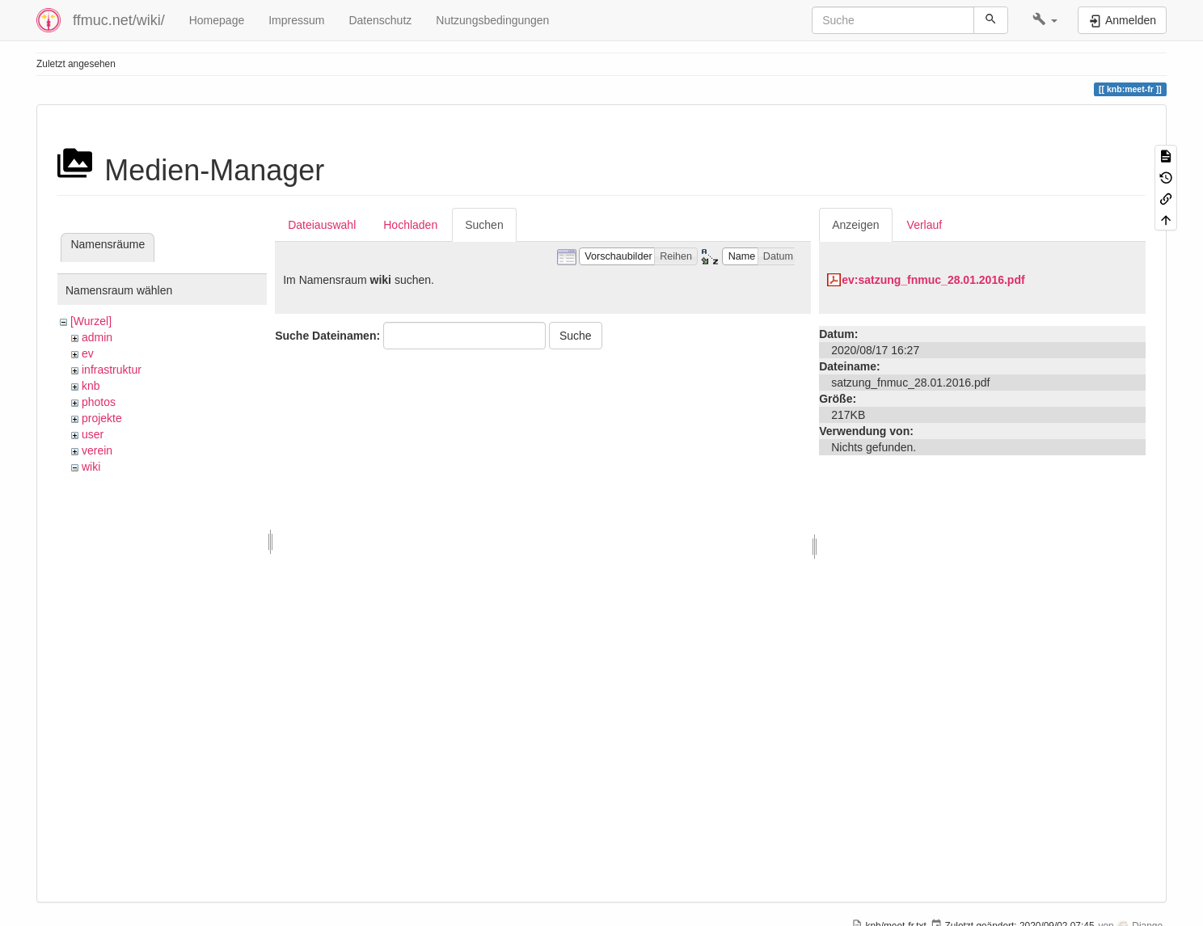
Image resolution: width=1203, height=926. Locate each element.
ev (88, 353)
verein (97, 450)
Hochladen (410, 224)
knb (91, 385)
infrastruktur (111, 369)
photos (99, 401)
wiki (91, 466)
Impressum (296, 20)
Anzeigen (855, 224)
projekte (102, 418)
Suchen (484, 224)
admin (97, 337)
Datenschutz (380, 20)
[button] (1045, 20)
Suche (575, 335)
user (92, 434)
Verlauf (925, 224)
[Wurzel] (91, 321)
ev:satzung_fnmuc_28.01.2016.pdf (933, 279)
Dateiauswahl (322, 224)
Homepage (217, 20)
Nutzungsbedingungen (492, 20)
